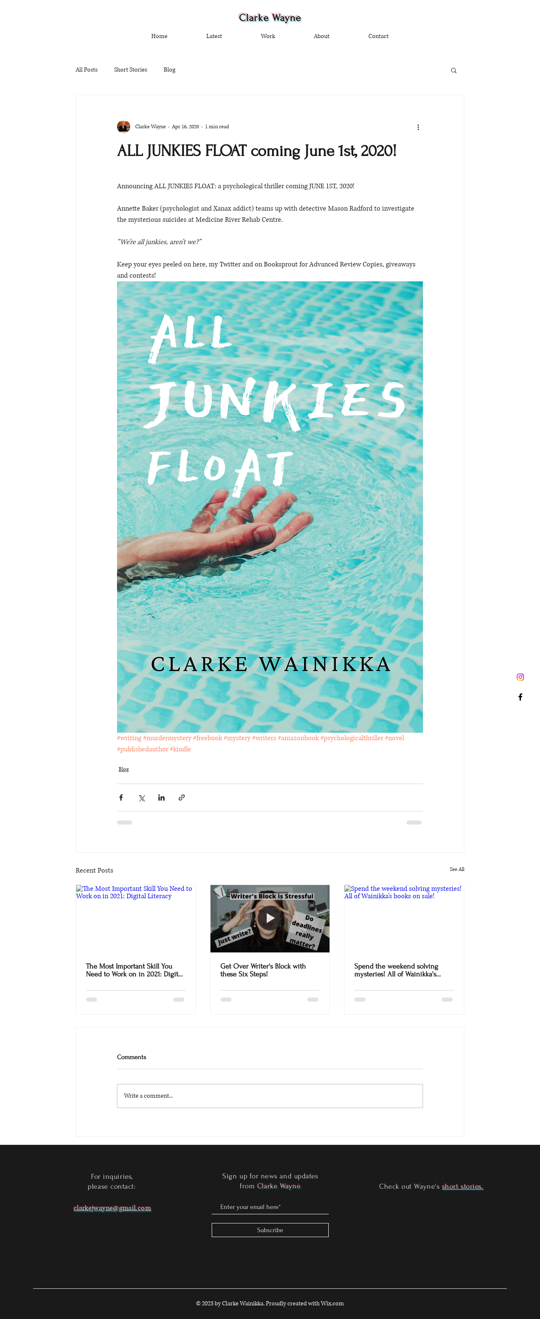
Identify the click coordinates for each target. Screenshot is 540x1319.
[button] (454, 70)
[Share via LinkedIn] (161, 797)
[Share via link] (182, 797)
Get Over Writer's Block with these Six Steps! (263, 970)
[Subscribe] (270, 1230)
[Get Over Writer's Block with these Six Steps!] (270, 918)
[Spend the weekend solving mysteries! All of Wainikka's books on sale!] (404, 918)
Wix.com (332, 1303)
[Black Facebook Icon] (520, 697)
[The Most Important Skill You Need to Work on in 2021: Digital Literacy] (136, 918)
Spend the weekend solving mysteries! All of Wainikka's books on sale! (396, 970)
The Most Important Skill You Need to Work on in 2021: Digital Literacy (134, 970)
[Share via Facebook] (121, 797)
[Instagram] (520, 677)
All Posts (87, 70)
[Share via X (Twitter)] (141, 797)
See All (457, 869)
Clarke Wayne (270, 18)
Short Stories (130, 70)
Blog (169, 70)
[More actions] (418, 127)
